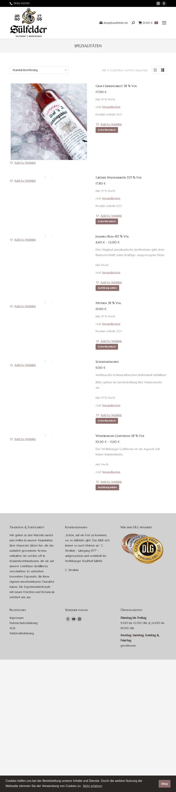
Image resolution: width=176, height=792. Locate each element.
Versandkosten (111, 106)
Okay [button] (164, 783)
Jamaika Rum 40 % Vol (112, 236)
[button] (23, 162)
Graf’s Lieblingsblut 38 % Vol (116, 86)
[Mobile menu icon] (164, 22)
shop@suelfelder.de (113, 22)
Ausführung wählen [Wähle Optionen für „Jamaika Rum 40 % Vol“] (107, 288)
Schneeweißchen (107, 362)
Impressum (16, 618)
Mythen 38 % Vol (108, 303)
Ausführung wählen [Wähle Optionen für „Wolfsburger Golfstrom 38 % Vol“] (107, 487)
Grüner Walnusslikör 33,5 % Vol (119, 177)
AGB (12, 628)
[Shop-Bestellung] (39, 70)
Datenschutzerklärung (24, 623)
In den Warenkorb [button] (107, 130)
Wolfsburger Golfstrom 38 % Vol (120, 436)
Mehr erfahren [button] (92, 786)
